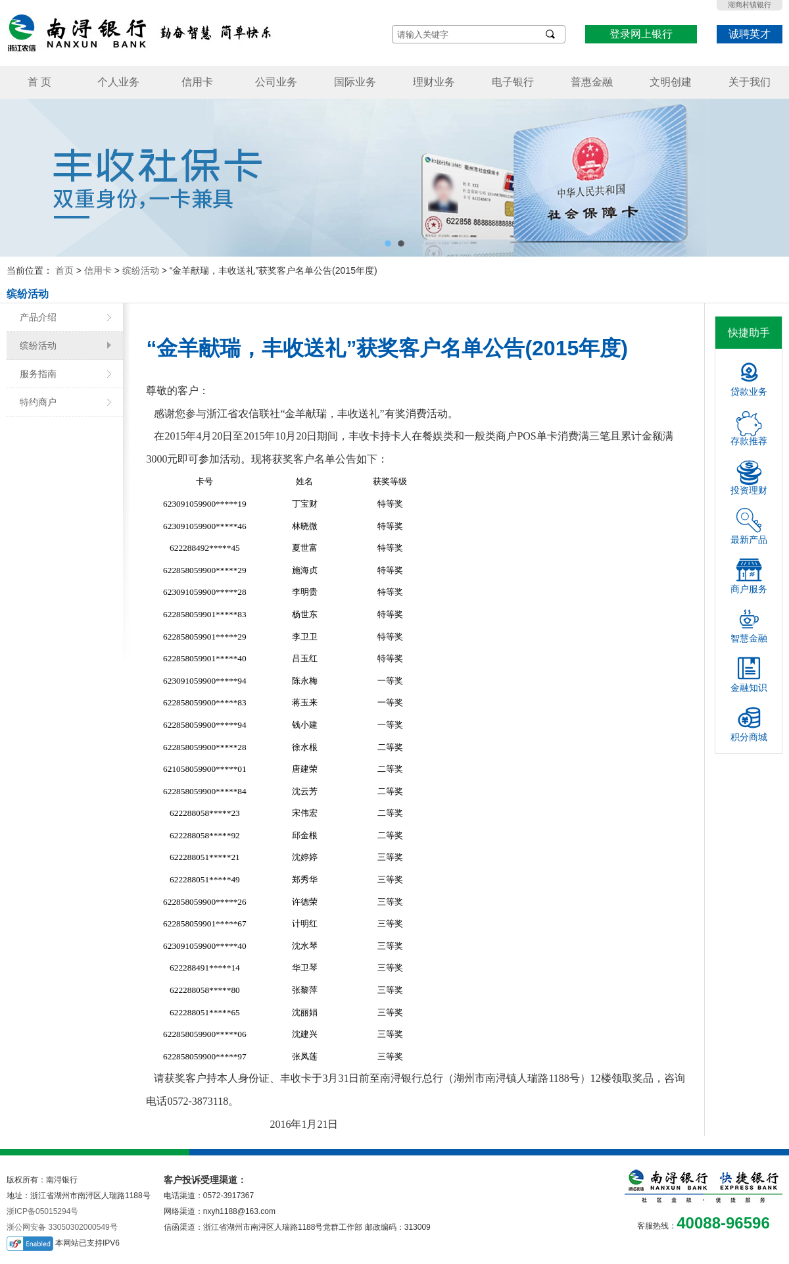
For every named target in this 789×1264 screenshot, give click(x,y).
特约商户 (38, 402)
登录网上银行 (641, 33)
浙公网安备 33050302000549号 (62, 1227)
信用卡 (197, 82)
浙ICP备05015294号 (42, 1211)
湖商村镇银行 (749, 5)
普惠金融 (592, 82)
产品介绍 (38, 317)
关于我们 (750, 82)
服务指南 (38, 373)
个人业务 (118, 82)
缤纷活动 (140, 270)
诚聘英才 (750, 33)
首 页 (39, 82)
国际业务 (355, 82)
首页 (64, 270)
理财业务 (434, 82)
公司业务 (276, 82)
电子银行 (513, 82)
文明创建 (671, 82)
